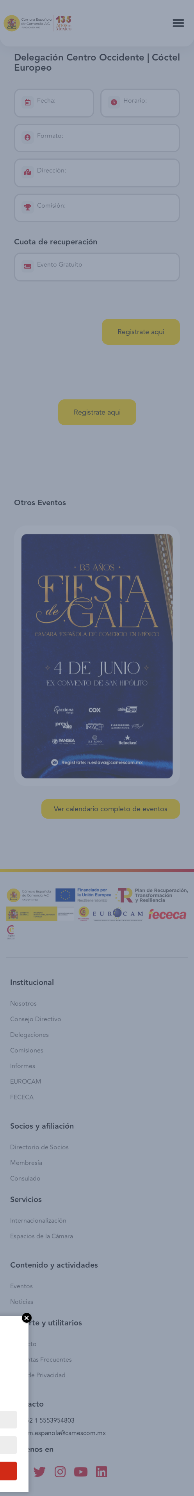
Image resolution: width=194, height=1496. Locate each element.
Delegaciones (29, 1035)
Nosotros (23, 1003)
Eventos (21, 1286)
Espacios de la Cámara (41, 1236)
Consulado (25, 1178)
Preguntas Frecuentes (41, 1359)
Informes (22, 1066)
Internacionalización (38, 1220)
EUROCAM (25, 1081)
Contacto (23, 1344)
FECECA (22, 1097)
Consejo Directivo (35, 1019)
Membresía (26, 1163)
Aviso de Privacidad (38, 1375)
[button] (178, 23)
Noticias (21, 1302)
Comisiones (26, 1050)
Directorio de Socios (39, 1147)
